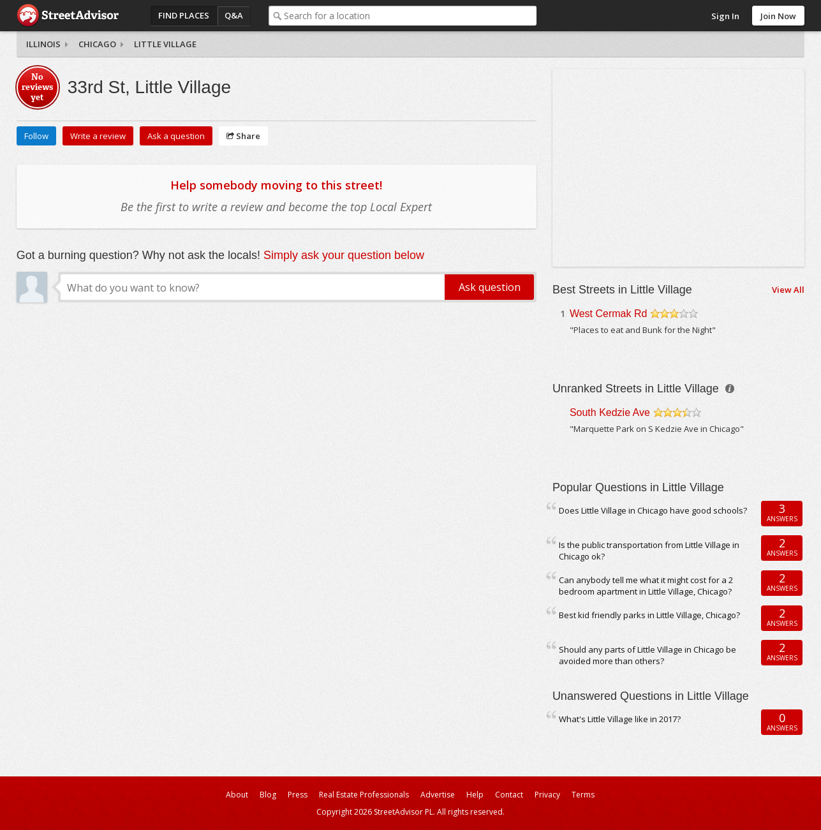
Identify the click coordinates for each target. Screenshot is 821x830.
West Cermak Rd (608, 313)
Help (475, 794)
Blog (268, 794)
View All (788, 289)
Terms (583, 794)
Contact (509, 794)
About (237, 794)
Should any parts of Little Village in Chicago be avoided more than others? (647, 655)
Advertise (437, 794)
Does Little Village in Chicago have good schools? (653, 510)
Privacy (547, 794)
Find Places (183, 15)
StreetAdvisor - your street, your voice (68, 15)
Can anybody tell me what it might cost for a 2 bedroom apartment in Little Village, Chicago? (646, 586)
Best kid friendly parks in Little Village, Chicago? (649, 615)
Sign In (725, 16)
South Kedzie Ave (610, 412)
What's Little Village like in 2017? (620, 719)
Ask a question (176, 136)
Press (297, 794)
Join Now (778, 16)
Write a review (98, 136)
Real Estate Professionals (364, 794)
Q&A (234, 15)
